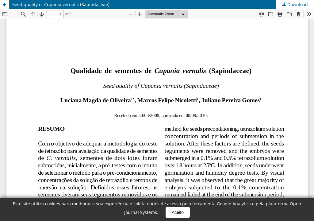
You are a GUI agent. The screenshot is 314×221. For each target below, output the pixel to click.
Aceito (178, 212)
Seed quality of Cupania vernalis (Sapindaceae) (60, 4)
